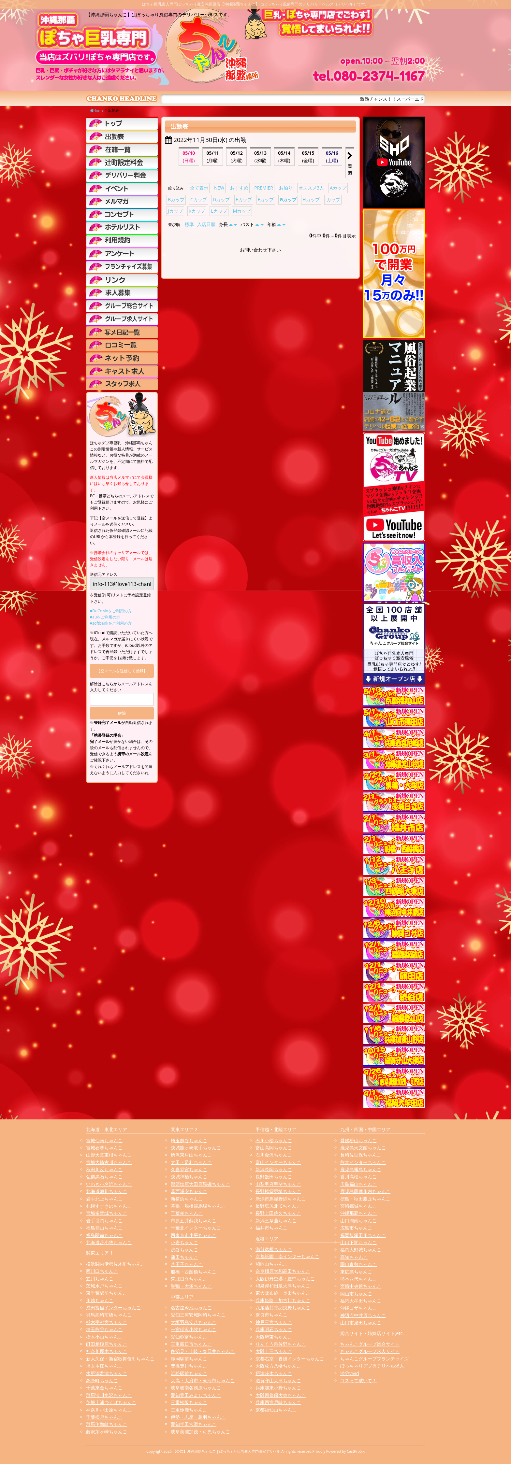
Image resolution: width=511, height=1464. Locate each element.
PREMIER (263, 188)
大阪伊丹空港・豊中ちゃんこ (285, 1278)
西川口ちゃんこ (102, 1271)
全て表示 (199, 188)
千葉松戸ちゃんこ (104, 1417)
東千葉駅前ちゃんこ (106, 1293)
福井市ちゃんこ (271, 1228)
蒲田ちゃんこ (184, 1257)
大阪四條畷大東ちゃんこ (281, 1395)
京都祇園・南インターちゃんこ (287, 1256)
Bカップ (176, 199)
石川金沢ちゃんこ (274, 1155)
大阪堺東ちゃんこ (274, 1337)
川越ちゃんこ (99, 1300)
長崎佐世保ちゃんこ (360, 1155)
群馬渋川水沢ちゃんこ (109, 1395)
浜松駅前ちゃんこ (189, 1373)
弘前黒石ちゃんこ (104, 1176)
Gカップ (288, 199)
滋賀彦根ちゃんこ (274, 1249)
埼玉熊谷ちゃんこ (104, 1329)
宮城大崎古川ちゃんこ (109, 1162)
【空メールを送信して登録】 (121, 671)
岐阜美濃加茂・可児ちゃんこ (200, 1431)
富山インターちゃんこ (278, 1162)
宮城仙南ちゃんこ (104, 1140)
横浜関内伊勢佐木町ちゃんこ (115, 1264)
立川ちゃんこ (99, 1278)
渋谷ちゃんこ (184, 1249)
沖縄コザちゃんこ (358, 1308)
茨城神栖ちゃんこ (189, 1176)
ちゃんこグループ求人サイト (370, 1351)
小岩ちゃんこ (184, 1242)
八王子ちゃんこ (187, 1264)
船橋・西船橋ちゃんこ (193, 1272)
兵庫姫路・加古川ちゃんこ (283, 1300)
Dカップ (221, 199)
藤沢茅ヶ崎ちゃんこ (106, 1431)
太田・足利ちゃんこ (191, 1162)
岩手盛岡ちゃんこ (104, 1220)
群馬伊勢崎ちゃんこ (106, 1424)
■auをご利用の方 (105, 617)
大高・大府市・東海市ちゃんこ (203, 1380)
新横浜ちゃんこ (187, 1199)
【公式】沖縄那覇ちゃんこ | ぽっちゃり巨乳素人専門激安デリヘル (227, 1451)
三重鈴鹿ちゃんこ (189, 1410)
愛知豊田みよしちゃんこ (196, 1395)
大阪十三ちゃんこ (274, 1351)
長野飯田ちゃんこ (274, 1176)
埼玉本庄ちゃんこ (104, 1366)
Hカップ (310, 199)
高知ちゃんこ (354, 1257)
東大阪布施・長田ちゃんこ (283, 1293)
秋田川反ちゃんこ (104, 1169)
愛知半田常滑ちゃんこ (193, 1424)
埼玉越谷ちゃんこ (189, 1140)
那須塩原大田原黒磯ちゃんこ (200, 1184)
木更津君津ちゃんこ (106, 1373)
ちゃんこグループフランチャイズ (374, 1359)
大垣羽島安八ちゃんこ (193, 1322)
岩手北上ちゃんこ (104, 1199)
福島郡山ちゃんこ (104, 1228)
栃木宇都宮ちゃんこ (106, 1322)
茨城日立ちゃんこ (189, 1279)
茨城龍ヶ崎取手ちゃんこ (196, 1147)
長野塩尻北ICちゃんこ (278, 1206)
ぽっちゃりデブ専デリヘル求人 (372, 1366)
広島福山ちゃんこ (358, 1184)
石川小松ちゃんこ (274, 1140)
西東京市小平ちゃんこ (193, 1235)
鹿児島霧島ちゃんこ (360, 1169)
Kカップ (197, 211)
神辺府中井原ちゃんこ (363, 1315)
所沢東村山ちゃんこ (191, 1155)
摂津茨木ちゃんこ (274, 1373)
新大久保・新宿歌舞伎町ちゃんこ (120, 1359)
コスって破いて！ (358, 1380)
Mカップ (242, 211)
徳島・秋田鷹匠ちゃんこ (365, 1199)
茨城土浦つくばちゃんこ (111, 1402)
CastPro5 (354, 1451)
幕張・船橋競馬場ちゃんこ (198, 1206)
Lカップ (219, 211)
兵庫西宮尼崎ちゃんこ (278, 1402)
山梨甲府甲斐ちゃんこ (278, 1184)
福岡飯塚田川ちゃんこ (363, 1235)
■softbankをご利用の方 (111, 623)
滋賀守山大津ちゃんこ (278, 1380)
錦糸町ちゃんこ (102, 1380)
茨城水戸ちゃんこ (104, 1286)
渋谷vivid (349, 1373)
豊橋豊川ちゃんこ (189, 1366)
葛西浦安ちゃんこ (189, 1191)
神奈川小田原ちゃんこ (109, 1410)
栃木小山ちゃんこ (104, 1337)
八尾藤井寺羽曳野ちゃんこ (283, 1307)
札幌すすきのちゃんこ (109, 1206)
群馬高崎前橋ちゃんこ (109, 1315)
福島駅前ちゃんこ (104, 1235)
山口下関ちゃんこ (358, 1242)
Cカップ (198, 199)
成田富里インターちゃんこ (113, 1307)
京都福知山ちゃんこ (276, 1410)
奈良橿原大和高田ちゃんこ (283, 1271)
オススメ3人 (311, 188)
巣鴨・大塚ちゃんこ (191, 1286)
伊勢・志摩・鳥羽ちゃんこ (198, 1417)
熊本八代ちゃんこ (358, 1279)
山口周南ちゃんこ (358, 1220)
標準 (189, 224)
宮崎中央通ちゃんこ (360, 1286)
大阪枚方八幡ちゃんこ (278, 1366)
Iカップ (333, 199)
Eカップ (244, 199)
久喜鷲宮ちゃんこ (189, 1169)
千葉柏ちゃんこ (187, 1213)
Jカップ (175, 211)
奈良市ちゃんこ (271, 1315)
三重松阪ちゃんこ (189, 1402)
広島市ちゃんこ (356, 1228)
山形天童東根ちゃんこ (109, 1155)
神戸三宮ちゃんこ (274, 1322)
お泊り (286, 188)
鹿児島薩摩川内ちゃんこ (365, 1191)
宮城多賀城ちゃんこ (106, 1213)
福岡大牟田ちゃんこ (360, 1301)
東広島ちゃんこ (356, 1272)
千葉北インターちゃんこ (196, 1228)
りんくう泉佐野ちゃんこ (281, 1344)
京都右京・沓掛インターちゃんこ (290, 1359)
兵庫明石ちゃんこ (274, 1329)
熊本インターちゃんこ (363, 1162)
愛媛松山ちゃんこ (358, 1140)
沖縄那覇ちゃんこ (358, 1213)
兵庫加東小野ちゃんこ (278, 1388)
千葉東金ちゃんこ (104, 1388)
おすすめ (239, 188)
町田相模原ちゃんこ (106, 1344)
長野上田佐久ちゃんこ (278, 1213)
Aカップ (338, 188)
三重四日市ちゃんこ (191, 1344)
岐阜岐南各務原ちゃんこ (196, 1388)
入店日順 (206, 224)
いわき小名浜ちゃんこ (109, 1184)
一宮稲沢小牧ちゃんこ (193, 1329)
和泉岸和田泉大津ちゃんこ (283, 1286)
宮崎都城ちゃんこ (358, 1206)
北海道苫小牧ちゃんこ (109, 1242)
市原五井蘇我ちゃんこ (193, 1220)
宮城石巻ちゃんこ (104, 1147)
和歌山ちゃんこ (271, 1264)
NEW (219, 188)
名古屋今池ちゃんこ (191, 1307)
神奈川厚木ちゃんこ (106, 1351)
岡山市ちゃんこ (356, 1293)
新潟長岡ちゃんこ (274, 1169)
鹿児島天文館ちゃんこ (363, 1147)
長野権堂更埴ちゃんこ (278, 1191)
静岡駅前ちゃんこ (189, 1359)
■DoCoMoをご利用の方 (111, 611)
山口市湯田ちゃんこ (360, 1322)
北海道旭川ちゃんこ (106, 1191)
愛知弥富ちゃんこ (189, 1337)
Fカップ (266, 199)
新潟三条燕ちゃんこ (276, 1220)
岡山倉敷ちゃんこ (358, 1264)
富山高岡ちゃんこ (274, 1147)
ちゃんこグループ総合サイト (370, 1344)
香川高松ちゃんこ (358, 1176)
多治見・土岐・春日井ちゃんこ (203, 1351)
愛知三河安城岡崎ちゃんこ (198, 1315)
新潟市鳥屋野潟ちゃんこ (281, 1199)
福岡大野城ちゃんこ (360, 1249)
